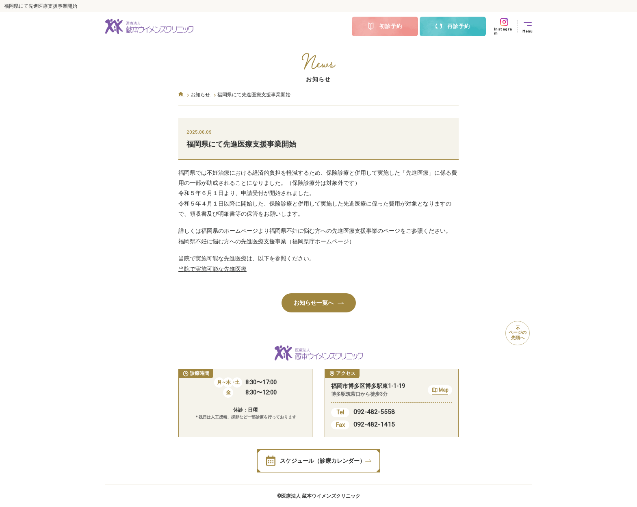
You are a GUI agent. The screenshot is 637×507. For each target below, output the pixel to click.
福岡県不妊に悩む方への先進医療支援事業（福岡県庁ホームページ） (266, 241)
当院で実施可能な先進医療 (212, 269)
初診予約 (384, 26)
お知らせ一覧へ (319, 302)
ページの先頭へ (517, 333)
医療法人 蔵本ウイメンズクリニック (320, 496)
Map (440, 391)
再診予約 (452, 26)
